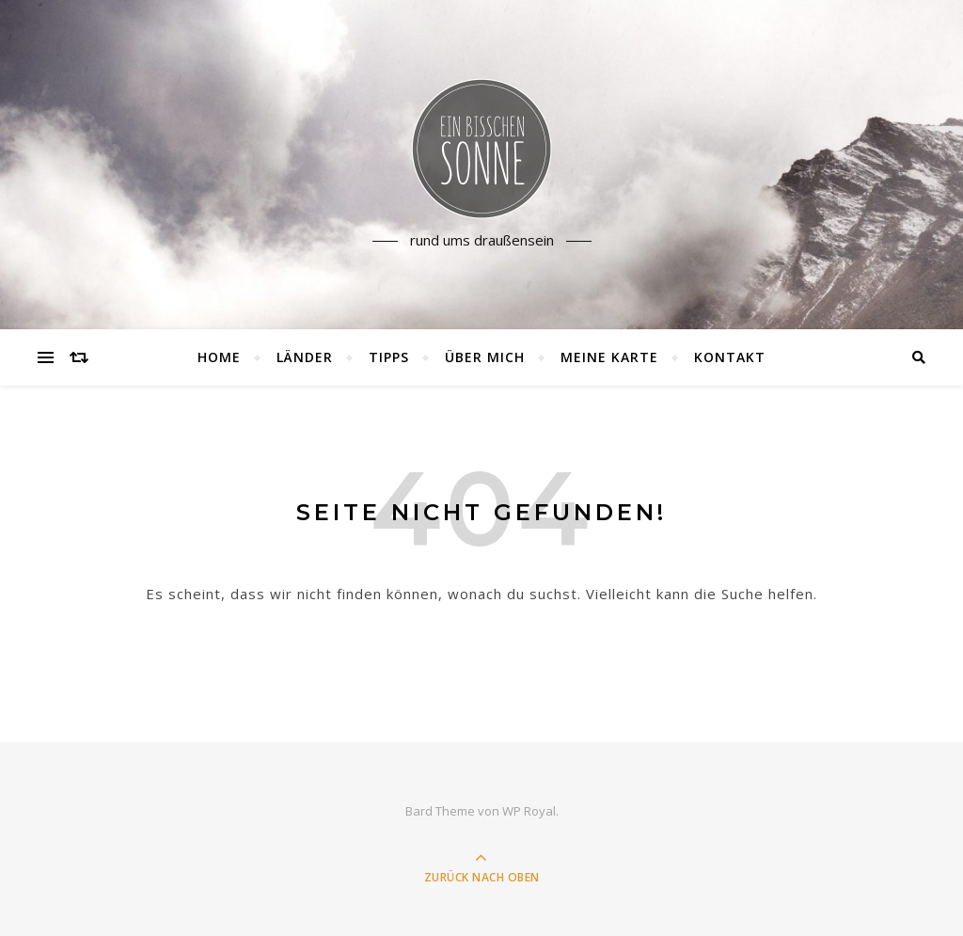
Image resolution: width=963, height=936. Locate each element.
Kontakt (730, 357)
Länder (304, 357)
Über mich (485, 357)
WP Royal (529, 810)
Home (219, 357)
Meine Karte (609, 357)
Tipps (389, 357)
